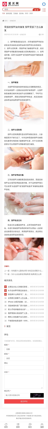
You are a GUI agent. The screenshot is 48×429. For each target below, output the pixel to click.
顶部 (42, 425)
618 (3, 13)
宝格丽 (15, 13)
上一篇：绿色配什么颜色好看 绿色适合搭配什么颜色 (24, 271)
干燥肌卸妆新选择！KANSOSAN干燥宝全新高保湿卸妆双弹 (19, 321)
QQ (44, 4)
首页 (6, 21)
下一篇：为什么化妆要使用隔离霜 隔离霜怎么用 (22, 274)
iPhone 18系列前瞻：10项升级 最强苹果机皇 (19, 302)
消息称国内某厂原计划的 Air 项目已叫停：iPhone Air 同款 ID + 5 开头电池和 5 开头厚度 (19, 306)
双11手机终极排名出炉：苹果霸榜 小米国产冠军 (19, 309)
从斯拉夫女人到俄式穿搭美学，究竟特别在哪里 (19, 287)
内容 (6, 372)
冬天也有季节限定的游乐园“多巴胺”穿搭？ (19, 291)
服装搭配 (9, 13)
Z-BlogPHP (21, 416)
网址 (6, 363)
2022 (26, 13)
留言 (30, 425)
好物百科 (13, 21)
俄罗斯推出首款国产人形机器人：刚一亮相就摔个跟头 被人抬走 (19, 313)
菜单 (18, 425)
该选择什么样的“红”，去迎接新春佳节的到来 (19, 294)
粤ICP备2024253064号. (24, 418)
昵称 (6, 345)
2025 (31, 13)
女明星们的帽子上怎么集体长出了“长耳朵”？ (19, 298)
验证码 (7, 391)
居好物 (21, 13)
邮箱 (6, 354)
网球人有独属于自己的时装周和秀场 (19, 317)
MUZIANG (37, 416)
